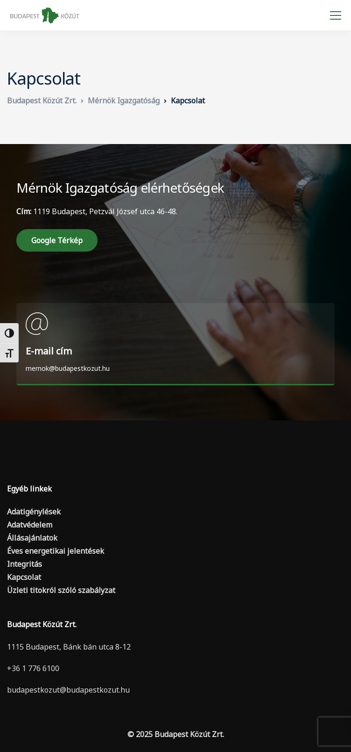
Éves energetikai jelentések (55, 551)
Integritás (24, 564)
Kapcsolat (24, 577)
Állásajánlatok (32, 538)
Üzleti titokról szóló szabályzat (61, 590)
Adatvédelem (29, 525)
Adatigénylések (34, 511)
